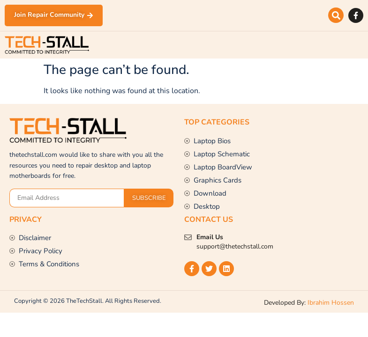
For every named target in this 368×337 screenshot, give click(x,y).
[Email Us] (188, 237)
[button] (336, 15)
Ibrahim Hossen (331, 302)
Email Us (209, 237)
